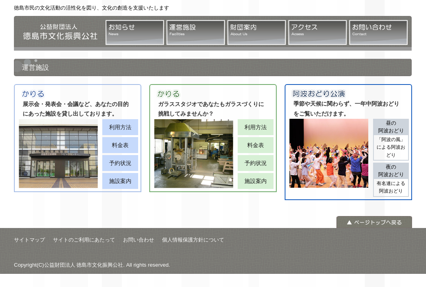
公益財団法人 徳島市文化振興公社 (58, 33)
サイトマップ (29, 240)
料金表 (120, 145)
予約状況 (120, 163)
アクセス (317, 32)
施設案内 (120, 181)
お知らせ (135, 32)
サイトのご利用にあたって (84, 240)
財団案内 (256, 32)
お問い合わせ (378, 32)
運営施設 (195, 32)
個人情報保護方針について (193, 240)
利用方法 (120, 127)
